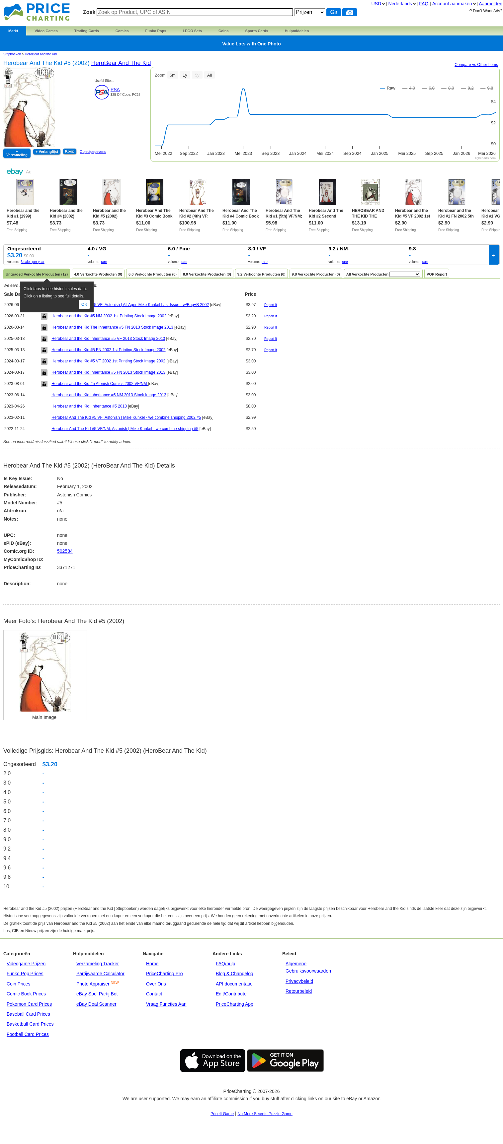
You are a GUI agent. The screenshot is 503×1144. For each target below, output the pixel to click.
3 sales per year (32, 262)
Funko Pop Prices (25, 973)
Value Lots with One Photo (251, 43)
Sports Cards (256, 31)
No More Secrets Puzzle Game (265, 1114)
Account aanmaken (452, 3)
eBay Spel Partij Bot (97, 993)
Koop (69, 151)
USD (376, 3)
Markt (13, 31)
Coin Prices (19, 983)
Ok (84, 304)
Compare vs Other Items (476, 64)
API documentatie (234, 983)
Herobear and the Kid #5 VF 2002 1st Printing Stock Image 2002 (108, 361)
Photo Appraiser (93, 983)
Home (152, 963)
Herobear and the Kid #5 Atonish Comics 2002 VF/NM (99, 383)
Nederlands (400, 3)
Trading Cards (86, 31)
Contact (154, 993)
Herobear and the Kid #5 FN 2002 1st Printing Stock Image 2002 (108, 350)
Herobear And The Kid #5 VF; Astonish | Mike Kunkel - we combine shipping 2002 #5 (126, 417)
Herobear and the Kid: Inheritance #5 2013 (89, 406)
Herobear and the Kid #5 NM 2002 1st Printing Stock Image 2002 (108, 316)
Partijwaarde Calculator (100, 973)
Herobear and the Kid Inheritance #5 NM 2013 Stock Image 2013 (108, 395)
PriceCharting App (234, 1004)
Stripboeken (12, 54)
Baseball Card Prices (28, 1014)
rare (104, 262)
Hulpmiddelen (297, 31)
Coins (223, 31)
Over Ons (156, 983)
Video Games (46, 31)
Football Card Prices (28, 1034)
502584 (65, 551)
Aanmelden (490, 3)
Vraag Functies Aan (166, 1004)
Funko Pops (155, 31)
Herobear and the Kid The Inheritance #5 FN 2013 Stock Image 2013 (112, 327)
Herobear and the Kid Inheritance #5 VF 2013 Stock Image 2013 (108, 338)
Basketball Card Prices (30, 1024)
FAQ (423, 3)
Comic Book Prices (26, 993)
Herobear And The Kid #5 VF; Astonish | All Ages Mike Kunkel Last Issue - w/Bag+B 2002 (130, 304)
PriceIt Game (222, 1114)
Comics (122, 31)
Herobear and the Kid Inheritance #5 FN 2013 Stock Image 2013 (108, 372)
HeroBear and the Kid (41, 54)
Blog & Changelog (234, 973)
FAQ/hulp (225, 963)
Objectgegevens (93, 152)
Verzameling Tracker (97, 963)
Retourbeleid (299, 991)
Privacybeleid (299, 981)
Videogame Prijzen (26, 963)
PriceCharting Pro (164, 973)
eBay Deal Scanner (96, 1004)
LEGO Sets (192, 31)
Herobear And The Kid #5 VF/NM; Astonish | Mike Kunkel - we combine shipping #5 (124, 428)
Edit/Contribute (231, 993)
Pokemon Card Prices (29, 1004)
